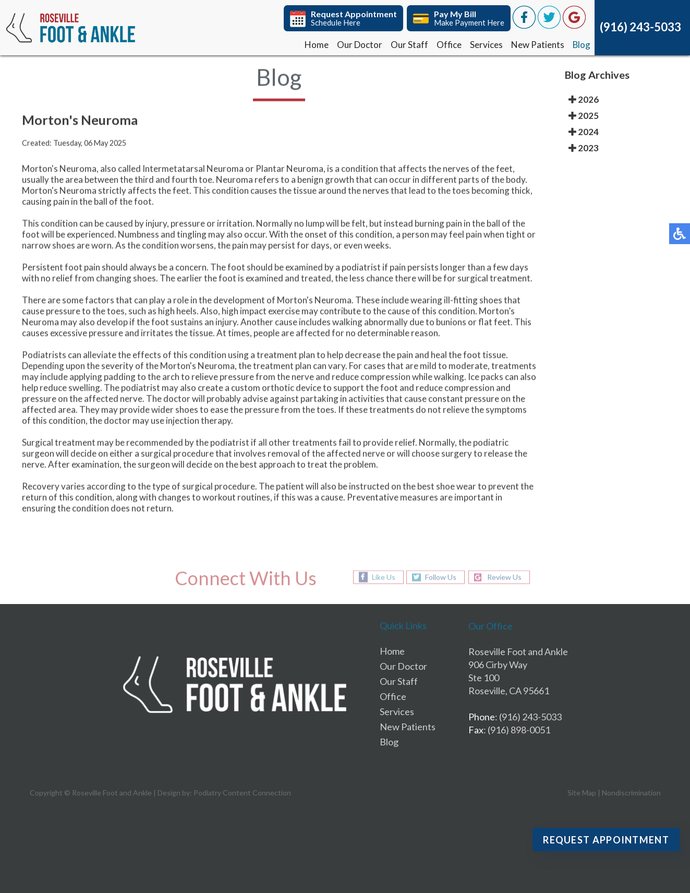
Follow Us (440, 577)
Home (316, 44)
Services (485, 44)
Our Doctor (359, 44)
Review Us (504, 577)
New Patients (537, 44)
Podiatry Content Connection (242, 792)
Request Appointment (606, 840)
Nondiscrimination (631, 792)
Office (448, 44)
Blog (581, 44)
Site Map (581, 792)
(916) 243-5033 (640, 27)
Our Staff (409, 44)
